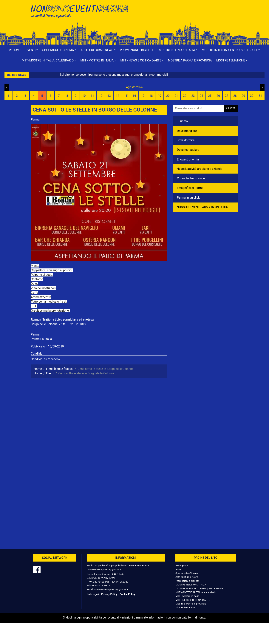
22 (184, 96)
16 (134, 96)
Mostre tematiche (185, 607)
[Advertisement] (187, 15)
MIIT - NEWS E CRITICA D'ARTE (192, 599)
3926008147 (104, 585)
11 (92, 96)
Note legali (93, 594)
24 (201, 96)
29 (243, 96)
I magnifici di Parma (190, 188)
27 (226, 96)
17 (142, 96)
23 (193, 96)
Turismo (182, 121)
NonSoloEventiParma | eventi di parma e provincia (81, 10)
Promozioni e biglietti (137, 50)
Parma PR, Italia (41, 339)
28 (235, 96)
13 (109, 96)
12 (100, 96)
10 (84, 96)
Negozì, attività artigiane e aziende (199, 169)
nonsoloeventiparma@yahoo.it (104, 569)
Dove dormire (185, 140)
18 (151, 96)
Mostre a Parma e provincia (190, 60)
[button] (31, 50)
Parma (35, 119)
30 (251, 96)
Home (15, 50)
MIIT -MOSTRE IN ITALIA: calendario (195, 592)
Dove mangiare (187, 131)
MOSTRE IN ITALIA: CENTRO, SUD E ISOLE (199, 588)
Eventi (178, 569)
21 (176, 96)
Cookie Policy (127, 594)
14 (117, 96)
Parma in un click (188, 197)
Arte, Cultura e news (186, 576)
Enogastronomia (188, 159)
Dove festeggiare (188, 150)
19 (159, 96)
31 (260, 96)
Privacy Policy (109, 594)
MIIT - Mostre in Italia (187, 595)
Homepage (181, 565)
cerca (231, 108)
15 (126, 96)
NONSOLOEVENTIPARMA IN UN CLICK (202, 207)
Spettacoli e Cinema (186, 573)
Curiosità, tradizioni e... (192, 178)
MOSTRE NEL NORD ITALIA (190, 584)
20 (168, 96)
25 (209, 96)
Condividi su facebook (45, 359)
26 (218, 96)
